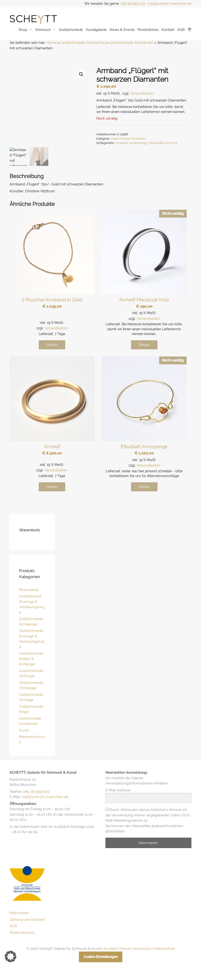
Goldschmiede (71, 30)
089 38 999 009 (132, 3)
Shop (25, 30)
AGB (181, 30)
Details (52, 345)
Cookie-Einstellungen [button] (101, 957)
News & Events (122, 30)
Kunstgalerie (96, 30)
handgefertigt (138, 143)
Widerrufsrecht (22, 933)
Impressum (142, 949)
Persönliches (147, 30)
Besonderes (29, 590)
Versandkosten (141, 93)
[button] (81, 74)
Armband (121, 143)
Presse (124, 949)
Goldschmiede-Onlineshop (83, 43)
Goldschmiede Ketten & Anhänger (31, 658)
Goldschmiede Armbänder (131, 43)
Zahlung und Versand (27, 919)
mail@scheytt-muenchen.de (169, 3)
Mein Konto (19, 913)
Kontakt (167, 30)
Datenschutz (164, 949)
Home (52, 43)
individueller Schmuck (162, 143)
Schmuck (45, 30)
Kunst (24, 730)
